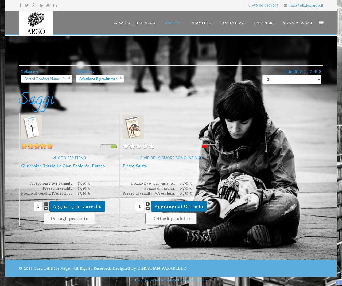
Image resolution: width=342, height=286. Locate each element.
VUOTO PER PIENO (69, 157)
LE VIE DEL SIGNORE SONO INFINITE (171, 157)
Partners (264, 23)
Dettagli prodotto (69, 218)
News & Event (297, 23)
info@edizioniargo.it (306, 5)
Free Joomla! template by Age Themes (171, 280)
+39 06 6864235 (265, 5)
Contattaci (233, 23)
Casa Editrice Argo (135, 23)
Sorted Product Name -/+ (45, 79)
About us (202, 23)
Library (172, 23)
